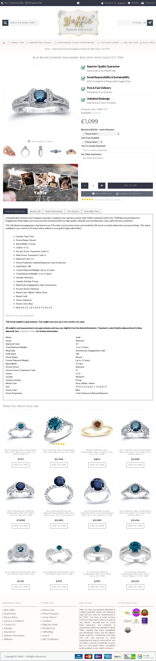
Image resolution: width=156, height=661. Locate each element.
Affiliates (7, 639)
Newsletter (9, 631)
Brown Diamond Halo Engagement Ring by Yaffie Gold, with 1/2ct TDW (97, 452)
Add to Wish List (103, 194)
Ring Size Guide (49, 624)
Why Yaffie (8, 610)
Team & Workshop (53, 211)
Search (45, 635)
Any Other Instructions (91, 154)
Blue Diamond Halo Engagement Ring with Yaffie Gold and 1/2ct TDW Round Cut (21, 452)
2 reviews (100, 199)
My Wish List (48, 628)
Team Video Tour (90, 211)
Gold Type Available (90, 138)
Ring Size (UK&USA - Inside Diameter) (97, 129)
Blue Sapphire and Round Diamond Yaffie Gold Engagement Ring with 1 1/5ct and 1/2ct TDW (97, 513)
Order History (49, 617)
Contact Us (8, 624)
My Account (47, 610)
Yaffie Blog (47, 631)
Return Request (50, 613)
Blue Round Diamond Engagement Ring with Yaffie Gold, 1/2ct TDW (97, 574)
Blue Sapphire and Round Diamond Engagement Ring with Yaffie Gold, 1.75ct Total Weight (59, 513)
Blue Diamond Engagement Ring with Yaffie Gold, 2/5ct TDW (20, 573)
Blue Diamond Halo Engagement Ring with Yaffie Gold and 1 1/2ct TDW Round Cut (135, 452)
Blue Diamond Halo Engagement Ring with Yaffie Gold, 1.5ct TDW (59, 451)
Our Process (72, 211)
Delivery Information (13, 635)
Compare (46, 620)
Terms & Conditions (13, 621)
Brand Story (9, 613)
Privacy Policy (9, 617)
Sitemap (7, 628)
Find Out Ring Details (15, 211)
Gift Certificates (50, 639)
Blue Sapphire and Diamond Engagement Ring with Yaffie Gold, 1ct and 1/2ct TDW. (21, 513)
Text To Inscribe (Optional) (93, 146)
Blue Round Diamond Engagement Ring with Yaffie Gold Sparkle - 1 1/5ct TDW (135, 574)
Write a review (113, 199)
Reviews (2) (35, 211)
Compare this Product (130, 194)
